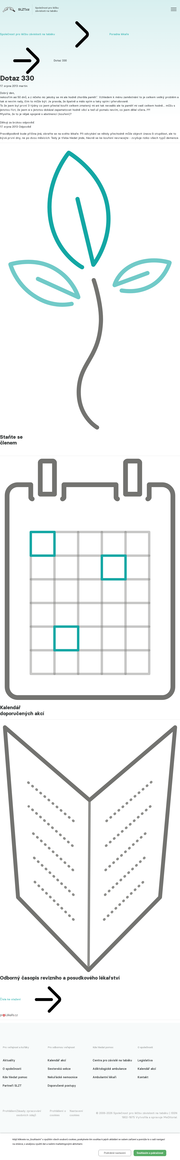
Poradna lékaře (119, 34)
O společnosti (12, 1068)
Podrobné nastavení (115, 1153)
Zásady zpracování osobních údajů (28, 1113)
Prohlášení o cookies (58, 1113)
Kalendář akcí (57, 1060)
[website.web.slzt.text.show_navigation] (173, 10)
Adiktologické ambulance (110, 1068)
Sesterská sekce (59, 1068)
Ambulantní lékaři (104, 1077)
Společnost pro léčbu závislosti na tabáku (27, 34)
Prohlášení (9, 1111)
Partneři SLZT (12, 1085)
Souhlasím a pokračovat (150, 1153)
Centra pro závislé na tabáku (112, 1060)
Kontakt (143, 1077)
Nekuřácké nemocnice (63, 1077)
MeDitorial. (170, 1117)
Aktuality (9, 1060)
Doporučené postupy (62, 1085)
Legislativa (145, 1060)
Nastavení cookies (76, 1113)
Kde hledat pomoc (15, 1077)
